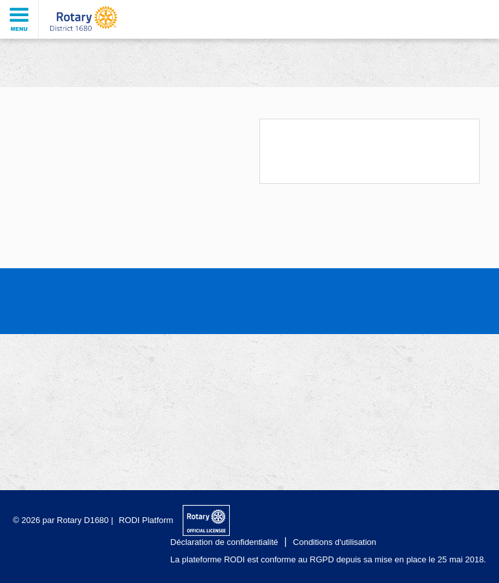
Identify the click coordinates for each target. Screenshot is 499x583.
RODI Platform (146, 520)
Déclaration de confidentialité (224, 542)
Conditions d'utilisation (334, 542)
